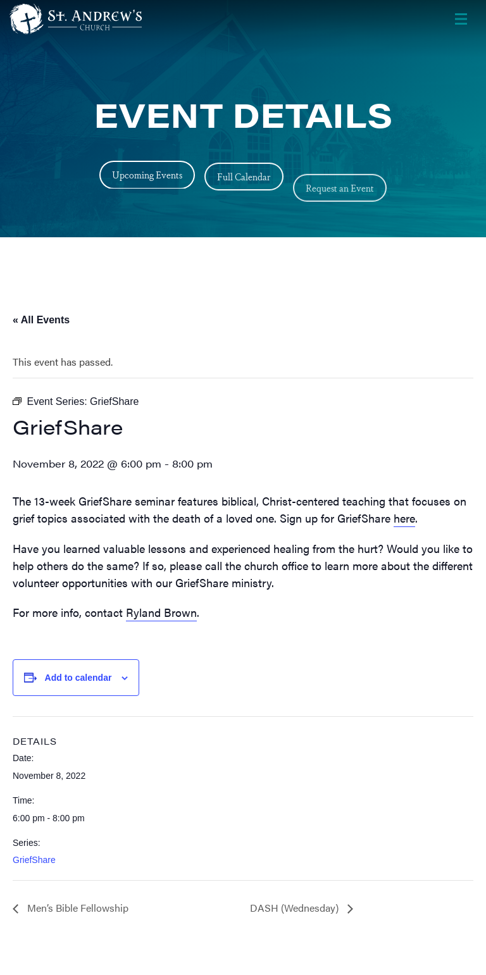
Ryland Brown (161, 612)
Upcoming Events (147, 178)
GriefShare (34, 860)
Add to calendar (78, 678)
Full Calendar (244, 196)
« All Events (41, 319)
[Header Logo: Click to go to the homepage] (110, 19)
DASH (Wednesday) (295, 907)
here (404, 518)
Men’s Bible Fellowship (76, 907)
